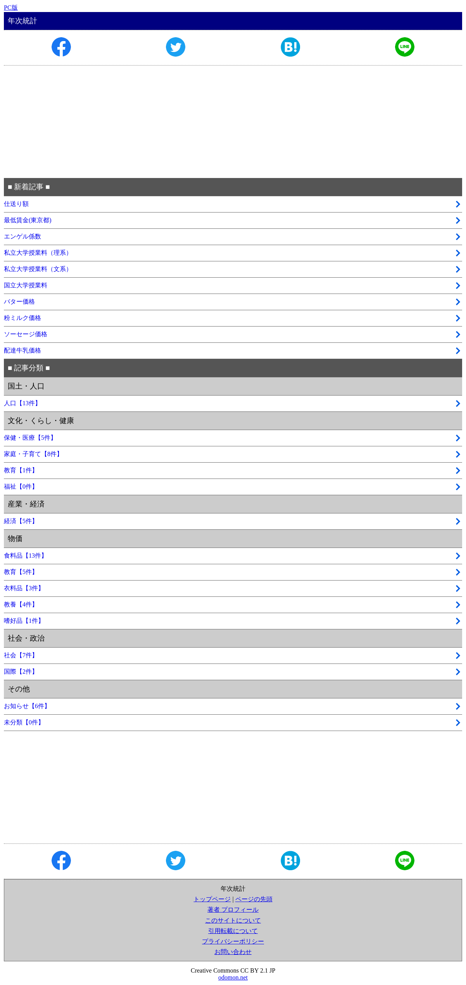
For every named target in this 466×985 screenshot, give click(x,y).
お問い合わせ (233, 952)
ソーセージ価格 (25, 334)
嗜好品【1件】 (24, 620)
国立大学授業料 (25, 285)
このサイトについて (233, 920)
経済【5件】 (21, 521)
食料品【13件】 (25, 555)
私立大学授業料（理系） (38, 252)
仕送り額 (16, 203)
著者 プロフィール (233, 909)
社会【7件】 (21, 655)
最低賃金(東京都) (28, 220)
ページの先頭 (254, 899)
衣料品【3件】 (24, 588)
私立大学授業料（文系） (38, 269)
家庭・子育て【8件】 (33, 454)
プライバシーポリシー (233, 941)
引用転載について (233, 931)
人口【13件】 (22, 403)
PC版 (11, 7)
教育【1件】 (21, 470)
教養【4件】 (21, 604)
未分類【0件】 (24, 722)
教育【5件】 (21, 572)
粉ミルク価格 (22, 318)
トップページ (212, 899)
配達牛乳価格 (22, 350)
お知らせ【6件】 (27, 706)
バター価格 (19, 301)
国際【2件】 (21, 671)
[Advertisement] (233, 121)
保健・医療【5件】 (30, 437)
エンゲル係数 (22, 236)
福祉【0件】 (21, 486)
